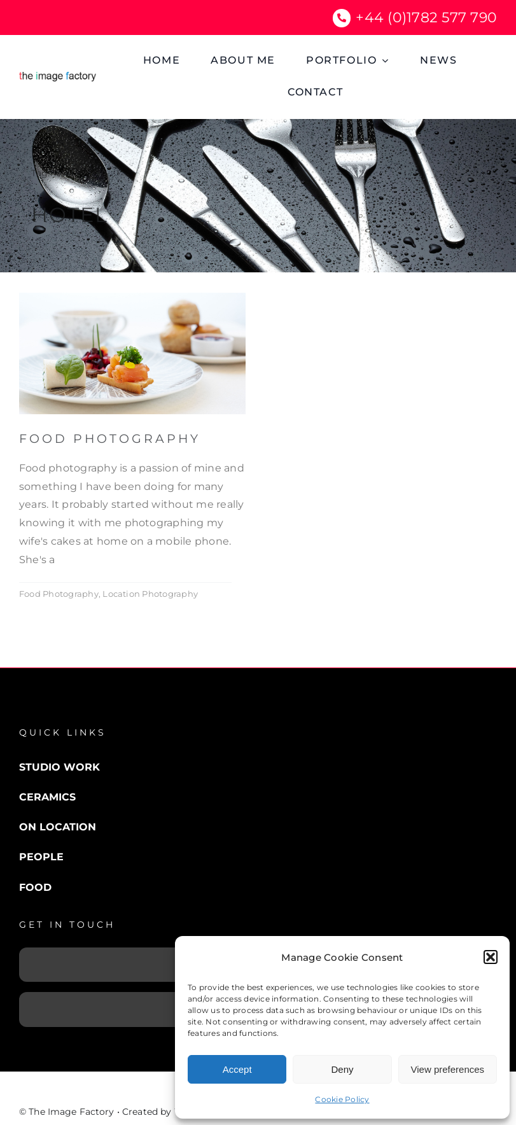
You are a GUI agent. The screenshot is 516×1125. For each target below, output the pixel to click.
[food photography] (132, 297)
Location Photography (150, 594)
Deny (342, 1069)
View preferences (448, 1069)
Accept (237, 1069)
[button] (490, 957)
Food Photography (109, 438)
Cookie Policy (342, 1099)
